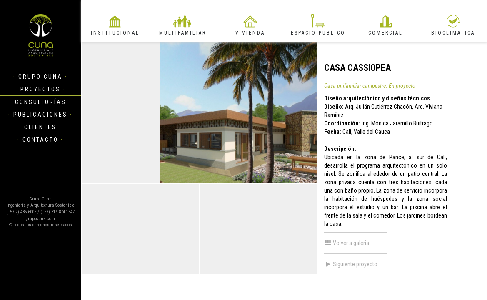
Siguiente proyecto (350, 264)
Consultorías (40, 102)
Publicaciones (40, 114)
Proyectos (40, 89)
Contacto (40, 139)
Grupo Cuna (40, 76)
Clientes (40, 127)
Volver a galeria (346, 243)
